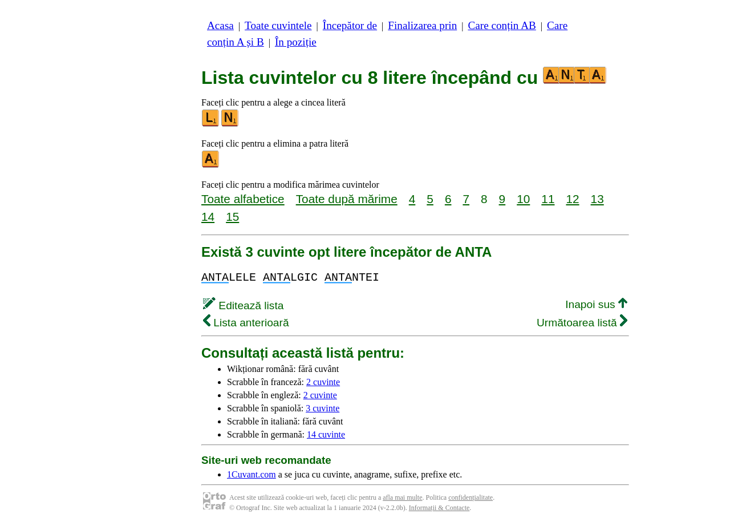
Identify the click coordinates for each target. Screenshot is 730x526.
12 (572, 198)
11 (547, 198)
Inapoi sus (596, 304)
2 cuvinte (323, 382)
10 (523, 198)
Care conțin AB (502, 25)
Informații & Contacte (439, 508)
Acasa (220, 25)
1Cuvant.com (251, 474)
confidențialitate (470, 497)
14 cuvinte (326, 434)
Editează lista (243, 305)
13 (597, 198)
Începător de (350, 25)
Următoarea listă (582, 323)
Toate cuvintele (278, 25)
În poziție (296, 42)
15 (232, 216)
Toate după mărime (347, 198)
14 (207, 216)
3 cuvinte (322, 408)
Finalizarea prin (422, 25)
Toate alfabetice (243, 198)
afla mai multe (402, 497)
